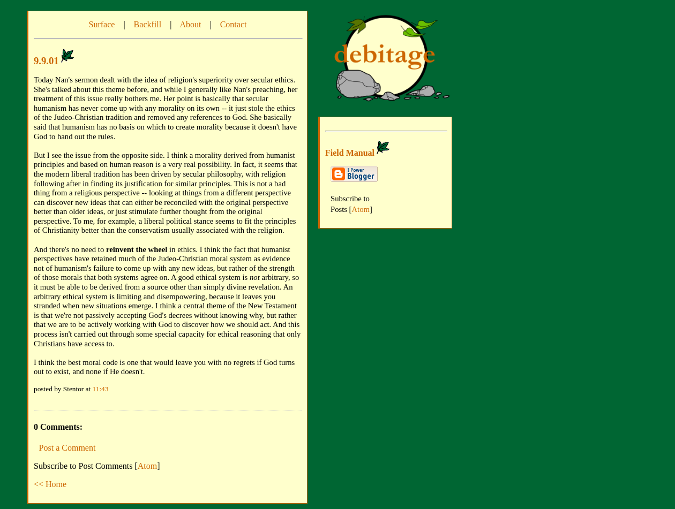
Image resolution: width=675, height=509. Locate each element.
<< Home (50, 484)
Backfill (148, 24)
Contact (233, 24)
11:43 (101, 389)
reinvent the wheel (137, 249)
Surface (102, 24)
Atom (147, 465)
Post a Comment (67, 447)
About (190, 24)
